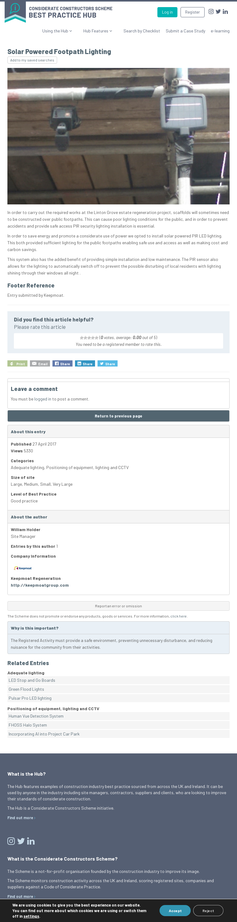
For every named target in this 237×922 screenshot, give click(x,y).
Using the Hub (67, 30)
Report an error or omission (118, 606)
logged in (42, 398)
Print (20, 364)
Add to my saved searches (32, 60)
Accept (174, 910)
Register (192, 12)
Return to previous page (118, 415)
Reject (208, 910)
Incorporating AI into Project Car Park (44, 733)
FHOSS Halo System (28, 724)
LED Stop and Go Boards (32, 680)
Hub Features (102, 30)
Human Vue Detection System (36, 716)
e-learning (220, 30)
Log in (167, 12)
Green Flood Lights (26, 689)
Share (65, 364)
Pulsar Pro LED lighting (30, 698)
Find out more (20, 817)
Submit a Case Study (185, 30)
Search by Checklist (141, 30)
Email (43, 364)
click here (178, 616)
